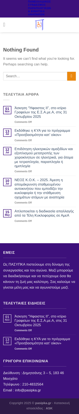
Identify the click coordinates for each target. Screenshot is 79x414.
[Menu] (6, 24)
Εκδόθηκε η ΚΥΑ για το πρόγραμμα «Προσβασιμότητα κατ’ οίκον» (42, 133)
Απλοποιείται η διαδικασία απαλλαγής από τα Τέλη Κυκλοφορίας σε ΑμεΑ (44, 213)
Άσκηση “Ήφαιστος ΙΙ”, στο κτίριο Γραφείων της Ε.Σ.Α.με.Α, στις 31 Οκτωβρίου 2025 (41, 112)
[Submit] (71, 76)
